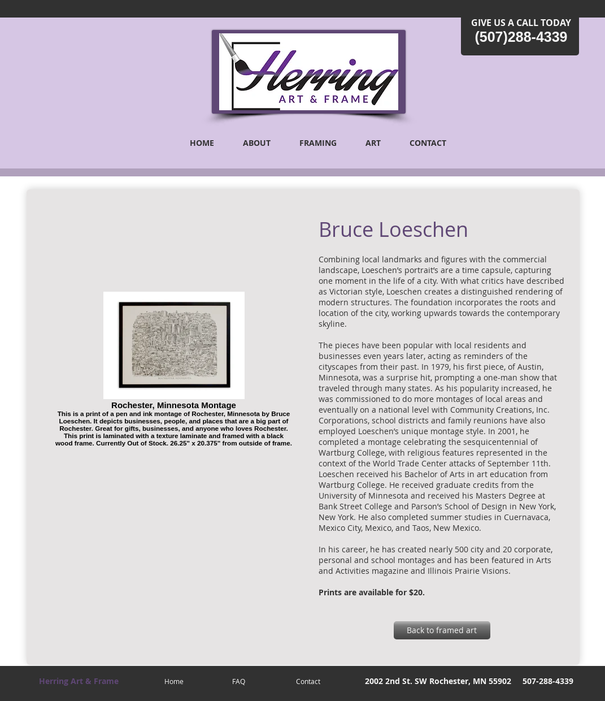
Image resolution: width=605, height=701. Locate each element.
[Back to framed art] (442, 630)
